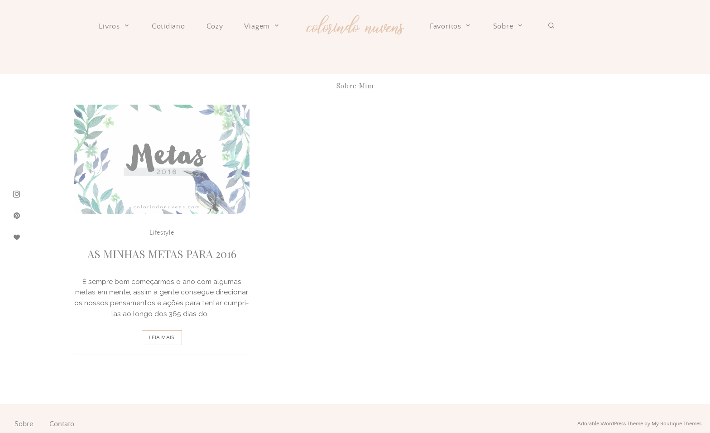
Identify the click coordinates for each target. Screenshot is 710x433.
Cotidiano (168, 26)
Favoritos (451, 26)
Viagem (262, 26)
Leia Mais (161, 338)
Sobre (508, 26)
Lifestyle (161, 232)
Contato (61, 424)
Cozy (214, 26)
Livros (114, 26)
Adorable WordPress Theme (610, 424)
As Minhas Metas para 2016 (161, 253)
